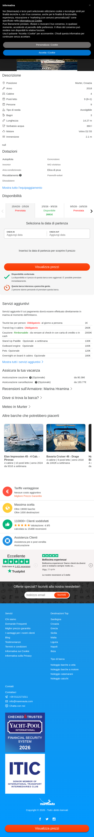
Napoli (54, 646)
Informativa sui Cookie (17, 651)
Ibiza (53, 651)
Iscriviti (61, 594)
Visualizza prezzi (47, 267)
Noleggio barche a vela (63, 664)
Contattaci (10, 692)
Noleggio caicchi (59, 678)
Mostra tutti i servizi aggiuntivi (23, 362)
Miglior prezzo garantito (18, 628)
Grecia (54, 628)
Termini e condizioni (16, 646)
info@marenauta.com (19, 701)
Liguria (54, 642)
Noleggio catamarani (62, 674)
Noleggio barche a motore (65, 669)
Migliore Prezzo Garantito (28, 496)
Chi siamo (10, 619)
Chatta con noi (15, 705)
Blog (7, 637)
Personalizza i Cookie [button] (47, 44)
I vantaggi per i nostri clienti (20, 632)
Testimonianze (13, 642)
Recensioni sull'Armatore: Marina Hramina (37, 389)
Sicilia (54, 632)
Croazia (55, 623)
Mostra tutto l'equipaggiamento (22, 187)
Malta (54, 637)
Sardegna (56, 619)
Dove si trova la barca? (22, 398)
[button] (89, 5)
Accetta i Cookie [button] (47, 52)
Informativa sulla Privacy (18, 655)
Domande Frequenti (16, 623)
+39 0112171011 (16, 696)
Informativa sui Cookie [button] (30, 20)
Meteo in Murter (16, 407)
